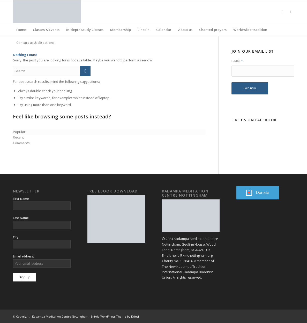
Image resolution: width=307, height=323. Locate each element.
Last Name (21, 218)
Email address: (23, 256)
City (15, 237)
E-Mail (237, 61)
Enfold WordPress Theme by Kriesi (115, 316)
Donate (262, 192)
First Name (21, 199)
